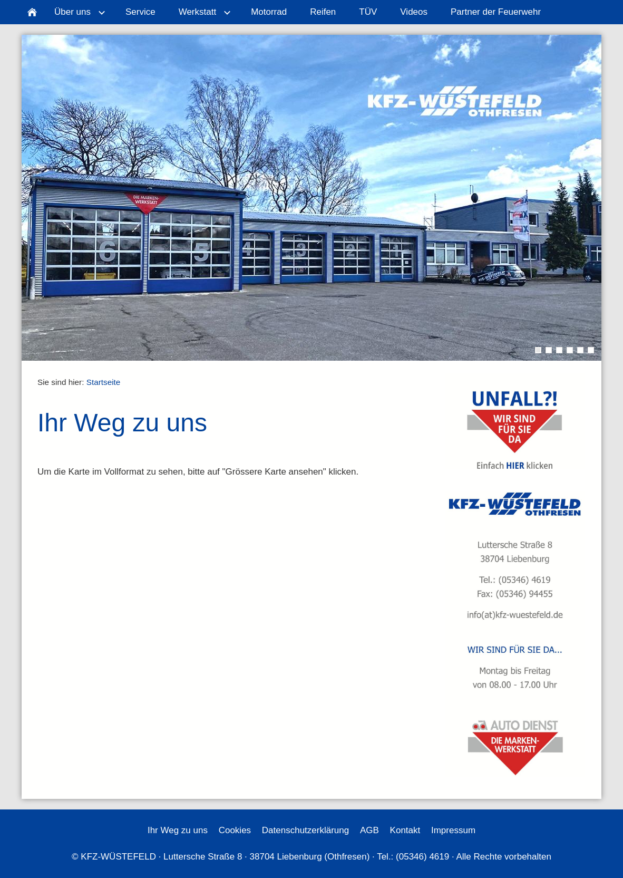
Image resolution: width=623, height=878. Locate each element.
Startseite (103, 382)
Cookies (235, 830)
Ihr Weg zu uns (178, 830)
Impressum (453, 830)
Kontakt (405, 830)
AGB (369, 830)
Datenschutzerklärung (305, 830)
